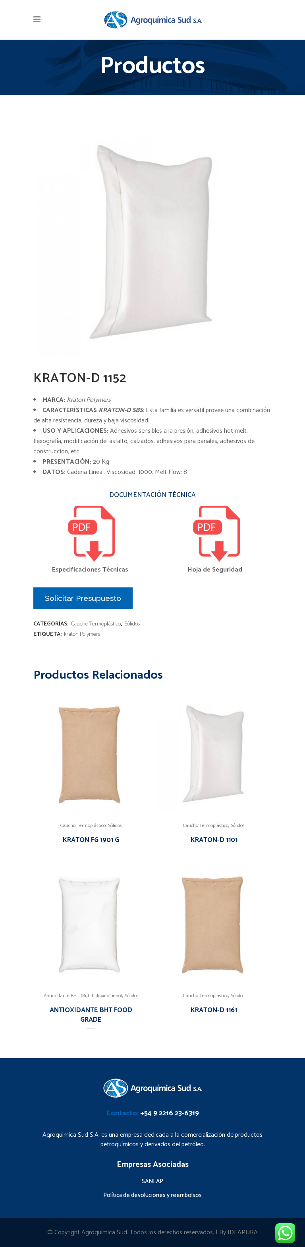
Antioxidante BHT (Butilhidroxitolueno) (83, 996)
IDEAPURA (243, 1232)
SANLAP (152, 1181)
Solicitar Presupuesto (83, 598)
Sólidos (132, 624)
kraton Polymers (82, 634)
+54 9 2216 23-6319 (169, 1113)
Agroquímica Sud (104, 1232)
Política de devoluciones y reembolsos (152, 1195)
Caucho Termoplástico (96, 624)
